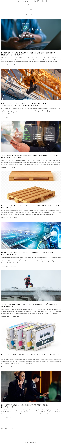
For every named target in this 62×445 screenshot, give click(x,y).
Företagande (3, 64)
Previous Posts (9, 428)
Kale (36, 439)
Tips (7, 64)
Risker (8, 316)
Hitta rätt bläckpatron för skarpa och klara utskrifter (30, 355)
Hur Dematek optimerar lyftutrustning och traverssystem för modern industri (23, 104)
